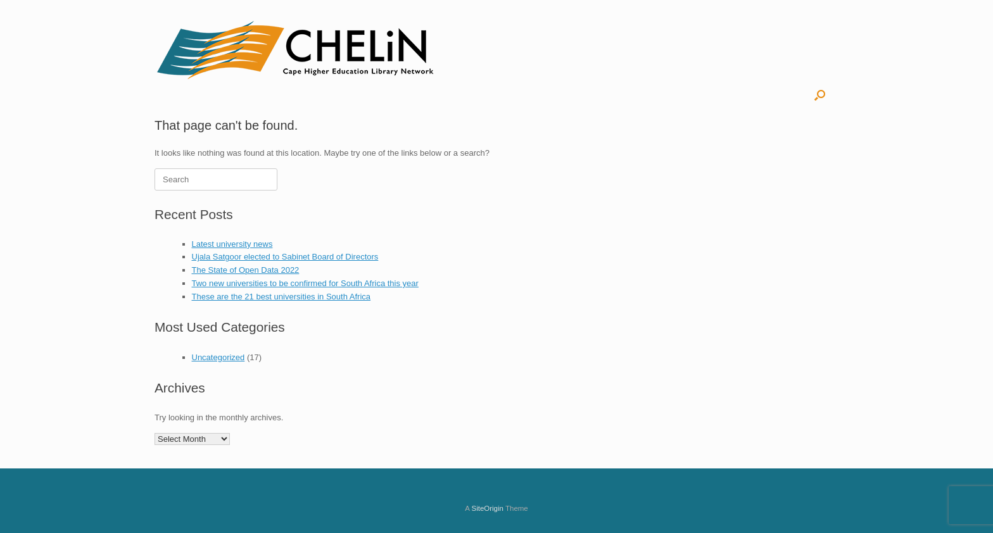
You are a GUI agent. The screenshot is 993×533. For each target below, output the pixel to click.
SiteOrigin (487, 508)
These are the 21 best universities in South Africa (281, 296)
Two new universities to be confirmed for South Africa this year (305, 283)
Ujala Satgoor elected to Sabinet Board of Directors (285, 256)
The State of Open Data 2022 (246, 270)
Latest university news (232, 244)
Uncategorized (218, 357)
